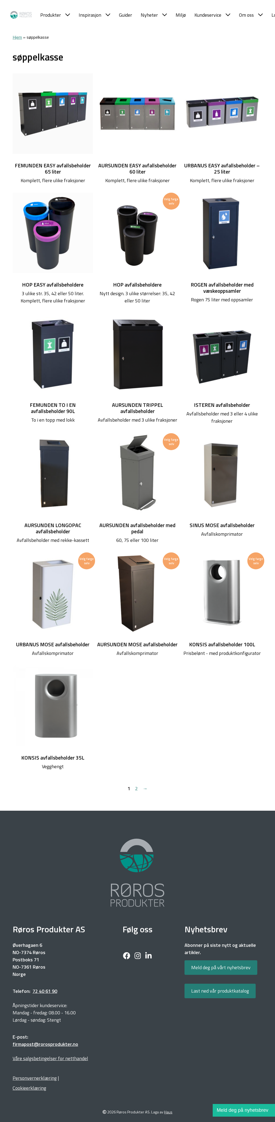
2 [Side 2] (136, 788)
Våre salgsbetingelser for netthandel (50, 1058)
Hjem (17, 37)
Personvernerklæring (35, 1078)
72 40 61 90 (44, 991)
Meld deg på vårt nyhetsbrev (221, 967)
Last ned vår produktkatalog (220, 990)
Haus (168, 1112)
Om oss (251, 15)
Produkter (55, 15)
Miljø (181, 15)
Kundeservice (212, 15)
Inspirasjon (94, 15)
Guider (125, 15)
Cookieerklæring (29, 1088)
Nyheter (154, 15)
